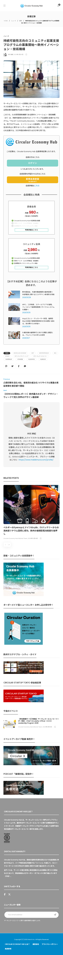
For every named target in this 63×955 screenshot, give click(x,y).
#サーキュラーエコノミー (40, 356)
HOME (6, 21)
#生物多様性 (31, 359)
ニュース (13, 21)
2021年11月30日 (18, 54)
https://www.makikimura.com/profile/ (36, 459)
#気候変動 (20, 359)
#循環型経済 (8, 359)
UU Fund (39, 863)
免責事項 (8, 949)
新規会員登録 (32, 179)
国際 (20, 21)
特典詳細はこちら (31, 230)
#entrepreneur (44, 353)
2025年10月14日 (33, 538)
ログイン (32, 163)
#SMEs (7, 356)
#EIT (33, 353)
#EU (55, 353)
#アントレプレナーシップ (21, 356)
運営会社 (36, 944)
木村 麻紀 (10, 54)
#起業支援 (43, 359)
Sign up (55, 914)
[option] (31, 512)
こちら (36, 185)
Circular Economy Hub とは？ (17, 944)
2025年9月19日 (47, 727)
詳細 (7, 876)
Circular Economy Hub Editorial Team (15, 538)
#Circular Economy (20, 353)
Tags (6, 353)
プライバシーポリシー (50, 944)
